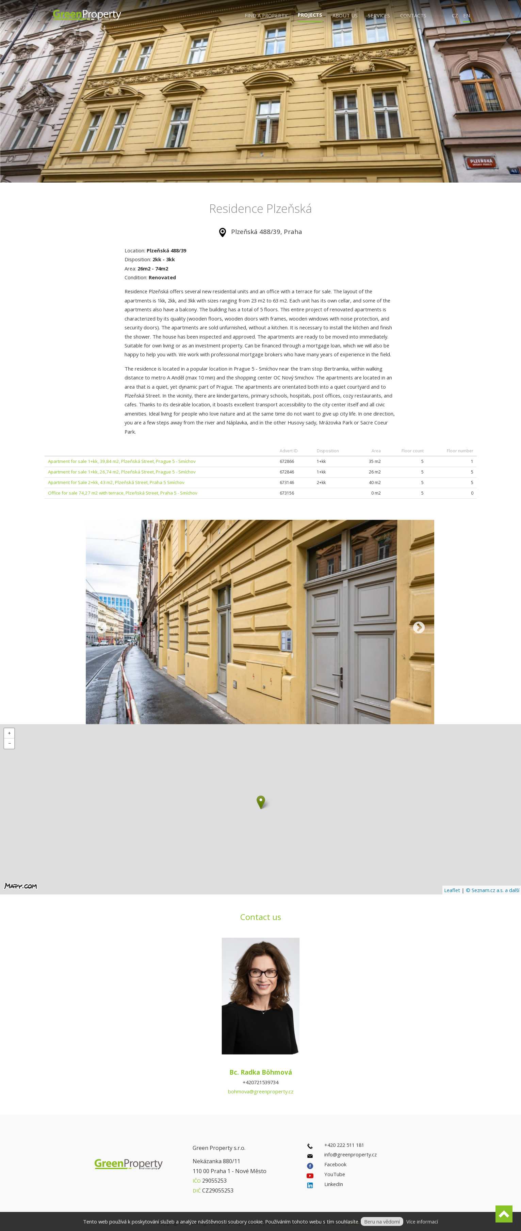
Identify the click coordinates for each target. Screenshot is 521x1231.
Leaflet (452, 890)
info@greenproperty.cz (350, 1154)
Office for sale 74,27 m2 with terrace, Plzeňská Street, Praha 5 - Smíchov (122, 493)
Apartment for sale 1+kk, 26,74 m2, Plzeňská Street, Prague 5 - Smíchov (122, 472)
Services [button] (379, 15)
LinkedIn (333, 1184)
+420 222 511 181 (344, 1144)
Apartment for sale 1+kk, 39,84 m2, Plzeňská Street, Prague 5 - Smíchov (122, 461)
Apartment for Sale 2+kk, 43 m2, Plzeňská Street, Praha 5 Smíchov (116, 482)
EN (466, 15)
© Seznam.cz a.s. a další (492, 890)
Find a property (266, 15)
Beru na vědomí (382, 1221)
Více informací (422, 1221)
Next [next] (419, 628)
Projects (310, 14)
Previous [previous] (101, 628)
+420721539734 (260, 1082)
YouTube (334, 1174)
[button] (261, 802)
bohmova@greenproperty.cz (260, 1091)
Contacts (413, 15)
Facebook (335, 1164)
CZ (455, 15)
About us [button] (345, 15)
